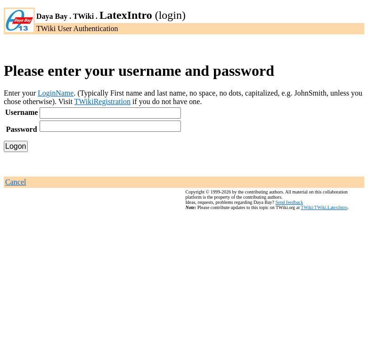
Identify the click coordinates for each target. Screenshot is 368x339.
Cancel (15, 182)
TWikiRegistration (102, 101)
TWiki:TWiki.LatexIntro (324, 207)
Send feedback (289, 202)
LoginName (56, 93)
